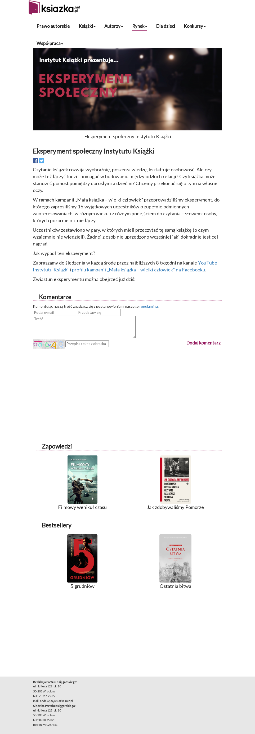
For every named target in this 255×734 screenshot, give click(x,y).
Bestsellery (56, 525)
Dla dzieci (165, 26)
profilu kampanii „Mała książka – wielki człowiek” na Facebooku (138, 269)
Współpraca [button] (50, 43)
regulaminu (149, 306)
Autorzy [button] (113, 26)
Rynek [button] (139, 26)
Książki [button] (87, 26)
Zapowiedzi (57, 446)
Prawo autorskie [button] (53, 26)
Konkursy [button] (195, 26)
